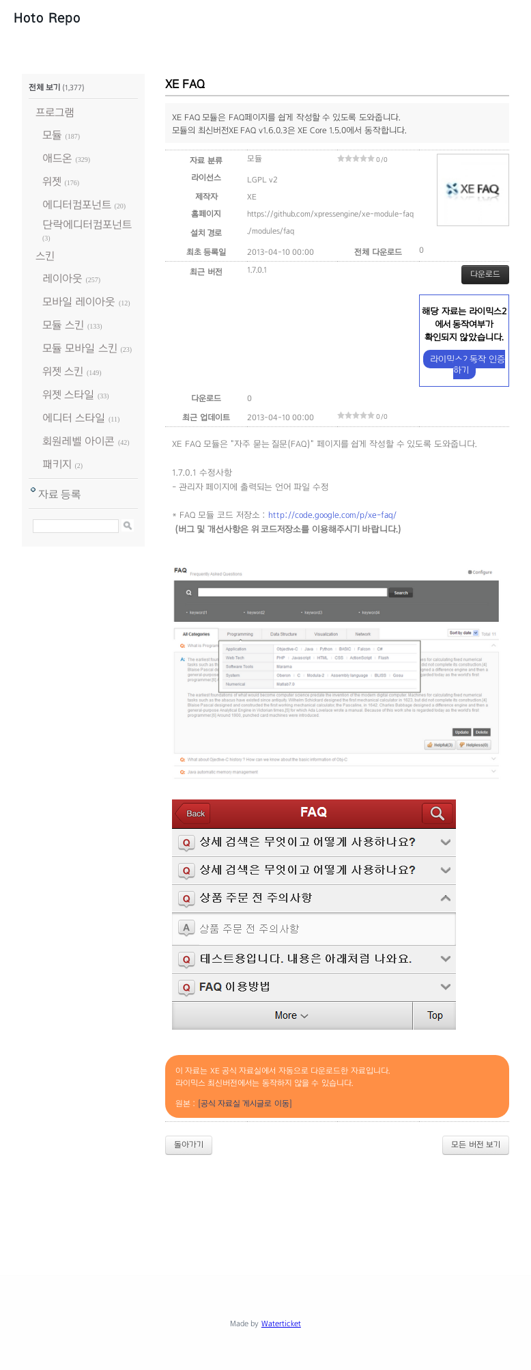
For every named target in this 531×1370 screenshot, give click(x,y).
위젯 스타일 (68, 394)
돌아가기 (188, 1144)
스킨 (45, 256)
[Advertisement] (270, 1203)
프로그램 (54, 112)
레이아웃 (62, 278)
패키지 (57, 464)
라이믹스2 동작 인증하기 (467, 364)
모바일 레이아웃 (78, 301)
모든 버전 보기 (475, 1144)
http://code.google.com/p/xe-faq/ (332, 515)
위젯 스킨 (62, 371)
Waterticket (281, 1323)
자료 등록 (59, 494)
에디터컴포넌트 (76, 204)
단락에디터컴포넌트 (87, 224)
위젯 (51, 181)
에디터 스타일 (73, 418)
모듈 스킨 (63, 325)
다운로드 (485, 274)
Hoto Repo (47, 18)
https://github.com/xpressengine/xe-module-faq (330, 214)
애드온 (57, 158)
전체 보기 (44, 87)
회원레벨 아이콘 (78, 441)
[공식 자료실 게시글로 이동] (245, 1103)
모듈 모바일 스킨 (79, 348)
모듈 (52, 135)
